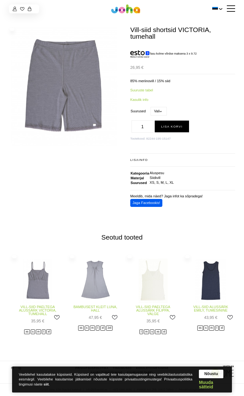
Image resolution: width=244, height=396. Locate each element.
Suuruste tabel (141, 90)
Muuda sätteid (206, 384)
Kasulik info (139, 100)
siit (46, 384)
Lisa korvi (171, 126)
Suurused (138, 111)
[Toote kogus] (143, 126)
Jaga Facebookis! (146, 203)
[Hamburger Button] (231, 9)
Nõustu (211, 374)
